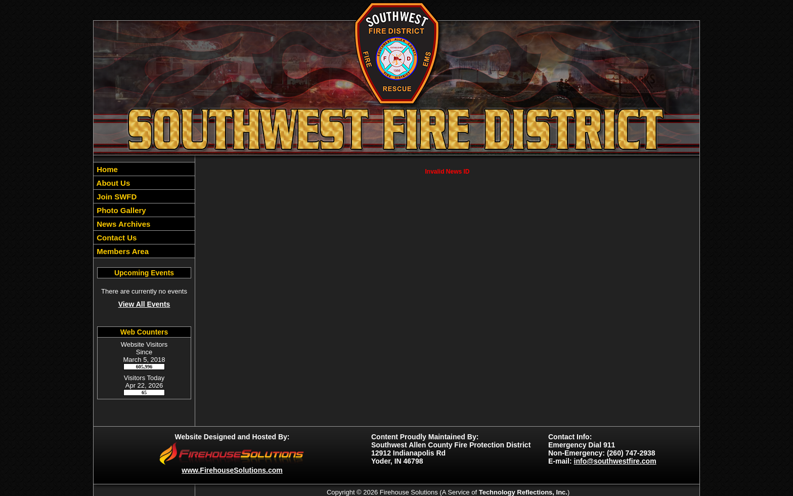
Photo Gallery (120, 210)
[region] (144, 210)
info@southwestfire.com (615, 461)
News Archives (122, 224)
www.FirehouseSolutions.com (232, 470)
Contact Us (116, 237)
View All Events (144, 304)
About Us (112, 183)
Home (106, 169)
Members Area (122, 251)
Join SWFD (116, 196)
